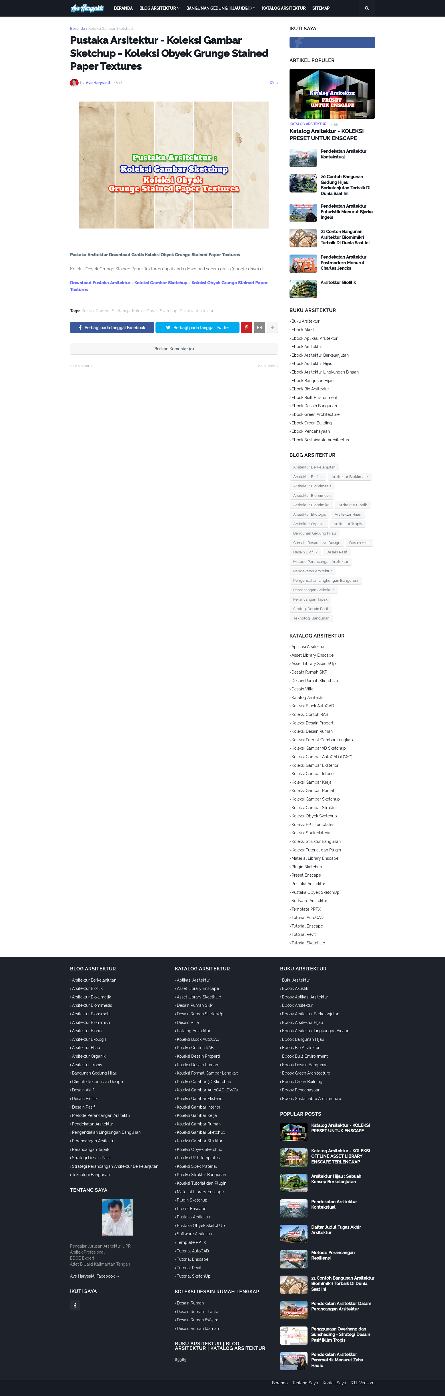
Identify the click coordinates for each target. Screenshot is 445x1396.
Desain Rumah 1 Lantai (198, 1310)
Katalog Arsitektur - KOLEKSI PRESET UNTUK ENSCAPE (325, 134)
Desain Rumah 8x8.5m (197, 1319)
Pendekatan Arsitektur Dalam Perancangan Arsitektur (341, 1305)
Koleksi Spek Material (312, 832)
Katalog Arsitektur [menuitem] (284, 8)
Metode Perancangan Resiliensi (333, 1254)
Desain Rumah (190, 1302)
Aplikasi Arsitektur (308, 646)
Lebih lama (265, 366)
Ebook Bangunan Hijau (313, 380)
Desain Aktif (359, 542)
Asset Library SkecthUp (314, 663)
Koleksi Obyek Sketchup (154, 311)
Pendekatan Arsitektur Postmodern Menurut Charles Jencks (343, 262)
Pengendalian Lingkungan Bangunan (325, 580)
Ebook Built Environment (314, 396)
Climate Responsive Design (316, 542)
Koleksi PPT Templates (313, 823)
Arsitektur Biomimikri (311, 504)
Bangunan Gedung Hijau (314, 533)
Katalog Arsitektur (308, 696)
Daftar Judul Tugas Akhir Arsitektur (336, 1229)
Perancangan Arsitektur (313, 589)
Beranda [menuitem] (123, 8)
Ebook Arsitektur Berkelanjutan (320, 354)
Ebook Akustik (305, 329)
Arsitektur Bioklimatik (350, 476)
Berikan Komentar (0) (174, 349)
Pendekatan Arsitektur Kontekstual (343, 153)
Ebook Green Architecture (316, 413)
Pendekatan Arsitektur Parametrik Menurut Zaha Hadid (337, 1359)
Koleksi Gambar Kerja (312, 781)
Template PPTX (306, 908)
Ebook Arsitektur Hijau (312, 363)
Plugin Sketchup (307, 866)
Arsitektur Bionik (352, 504)
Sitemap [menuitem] (321, 8)
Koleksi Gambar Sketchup (110, 28)
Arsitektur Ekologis (309, 514)
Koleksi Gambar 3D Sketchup (319, 747)
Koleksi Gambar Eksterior (315, 764)
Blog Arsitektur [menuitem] (157, 8)
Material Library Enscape (315, 857)
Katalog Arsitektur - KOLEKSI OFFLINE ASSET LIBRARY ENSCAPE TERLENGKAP (340, 1155)
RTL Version (364, 1387)
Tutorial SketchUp (308, 942)
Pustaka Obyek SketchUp (316, 891)
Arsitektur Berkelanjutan (314, 466)
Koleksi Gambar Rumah (313, 790)
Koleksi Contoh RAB (310, 713)
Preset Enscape (306, 874)
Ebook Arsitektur (307, 346)
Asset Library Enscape (313, 654)
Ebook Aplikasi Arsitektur (315, 337)
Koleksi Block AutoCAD (313, 705)
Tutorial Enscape (307, 925)
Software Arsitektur (309, 900)
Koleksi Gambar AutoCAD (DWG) (322, 756)
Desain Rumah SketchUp (315, 680)
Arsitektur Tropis (348, 523)
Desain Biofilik (305, 551)
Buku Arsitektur (306, 320)
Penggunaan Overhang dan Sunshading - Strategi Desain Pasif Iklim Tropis (340, 1334)
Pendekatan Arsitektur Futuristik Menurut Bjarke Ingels (347, 211)
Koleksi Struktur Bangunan (316, 840)
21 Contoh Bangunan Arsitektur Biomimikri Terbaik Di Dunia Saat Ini (345, 237)
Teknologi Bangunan (311, 617)
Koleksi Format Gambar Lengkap (322, 739)
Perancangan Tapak (310, 599)
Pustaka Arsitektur (196, 311)
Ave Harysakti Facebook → (95, 1275)
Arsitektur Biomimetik (312, 495)
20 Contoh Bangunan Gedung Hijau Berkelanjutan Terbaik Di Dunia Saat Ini (345, 185)
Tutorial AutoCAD (308, 917)
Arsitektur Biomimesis (312, 485)
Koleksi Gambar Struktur (314, 807)
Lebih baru (82, 366)
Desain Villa (303, 688)
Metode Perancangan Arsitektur (320, 561)
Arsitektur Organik (309, 523)
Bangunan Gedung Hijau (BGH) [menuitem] (219, 8)
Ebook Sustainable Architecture (321, 439)
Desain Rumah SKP (309, 671)
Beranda (77, 28)
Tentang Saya (303, 1387)
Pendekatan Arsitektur (312, 570)
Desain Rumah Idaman (198, 1327)
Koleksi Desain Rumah (312, 730)
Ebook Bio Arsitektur (310, 388)
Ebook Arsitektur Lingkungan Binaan (325, 371)
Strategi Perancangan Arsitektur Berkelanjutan (115, 1165)
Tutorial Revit (304, 934)
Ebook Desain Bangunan (314, 405)
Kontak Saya (334, 1387)
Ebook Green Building (312, 422)
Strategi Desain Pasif (310, 608)
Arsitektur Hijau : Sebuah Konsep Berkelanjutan (336, 1178)
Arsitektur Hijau (348, 514)
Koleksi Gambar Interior (313, 773)
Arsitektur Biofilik (338, 282)
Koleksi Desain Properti (313, 722)
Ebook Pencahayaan (311, 430)
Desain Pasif (336, 551)
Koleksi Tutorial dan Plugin (316, 849)
